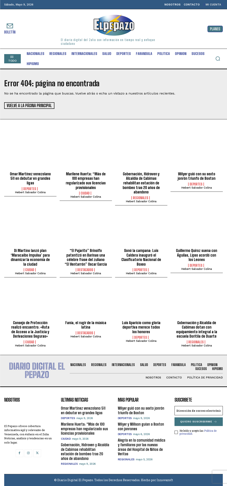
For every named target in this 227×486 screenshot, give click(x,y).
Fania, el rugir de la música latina (85, 324)
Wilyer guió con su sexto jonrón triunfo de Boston (196, 176)
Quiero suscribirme (198, 421)
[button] (218, 58)
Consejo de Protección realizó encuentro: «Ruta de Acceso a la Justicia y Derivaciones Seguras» (30, 329)
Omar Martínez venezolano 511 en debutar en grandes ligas (30, 178)
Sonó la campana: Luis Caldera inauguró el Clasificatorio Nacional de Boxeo (141, 257)
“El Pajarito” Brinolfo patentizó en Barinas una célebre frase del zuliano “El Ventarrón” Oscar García (86, 257)
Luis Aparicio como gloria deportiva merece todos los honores (141, 327)
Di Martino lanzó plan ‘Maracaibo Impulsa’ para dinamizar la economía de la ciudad (30, 257)
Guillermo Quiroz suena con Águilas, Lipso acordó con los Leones (196, 255)
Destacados (85, 270)
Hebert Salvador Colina (30, 192)
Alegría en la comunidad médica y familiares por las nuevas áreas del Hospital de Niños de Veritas (141, 447)
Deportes (29, 188)
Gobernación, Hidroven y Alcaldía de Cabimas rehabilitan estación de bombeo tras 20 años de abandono (141, 182)
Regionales (140, 197)
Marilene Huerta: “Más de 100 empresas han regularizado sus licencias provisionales (86, 180)
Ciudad (85, 193)
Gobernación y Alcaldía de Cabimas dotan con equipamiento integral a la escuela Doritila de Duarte (196, 329)
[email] (199, 410)
